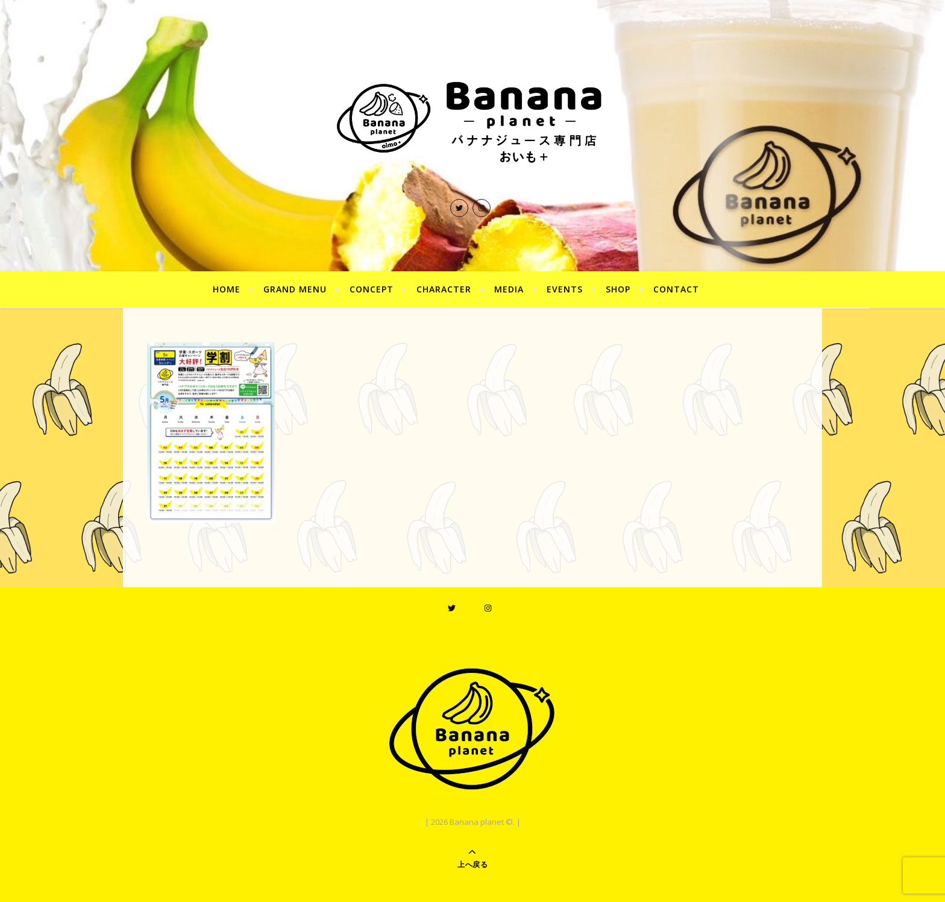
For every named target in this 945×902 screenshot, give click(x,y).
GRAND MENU (295, 289)
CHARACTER (443, 289)
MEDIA (509, 289)
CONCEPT (372, 289)
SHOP (618, 289)
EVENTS (565, 289)
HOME (226, 289)
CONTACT (676, 289)
